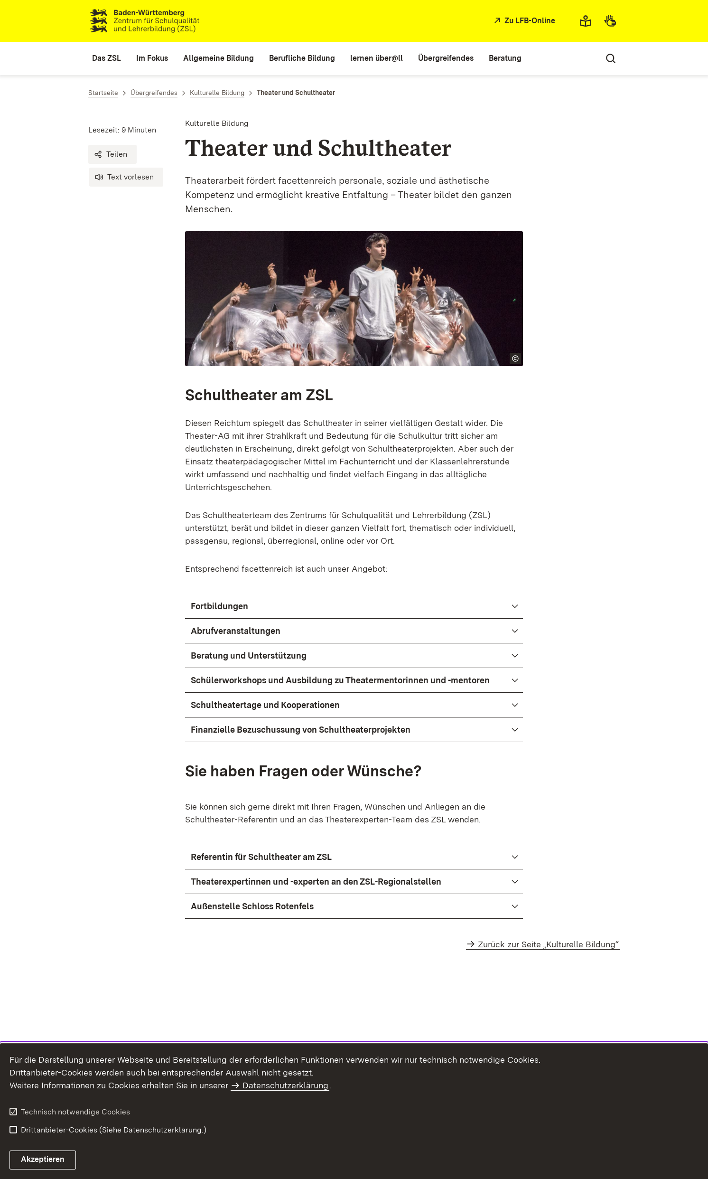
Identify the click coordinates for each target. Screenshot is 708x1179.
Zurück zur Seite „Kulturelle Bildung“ (548, 944)
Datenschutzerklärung (285, 1085)
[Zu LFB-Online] (523, 21)
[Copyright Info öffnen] (515, 358)
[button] (112, 154)
